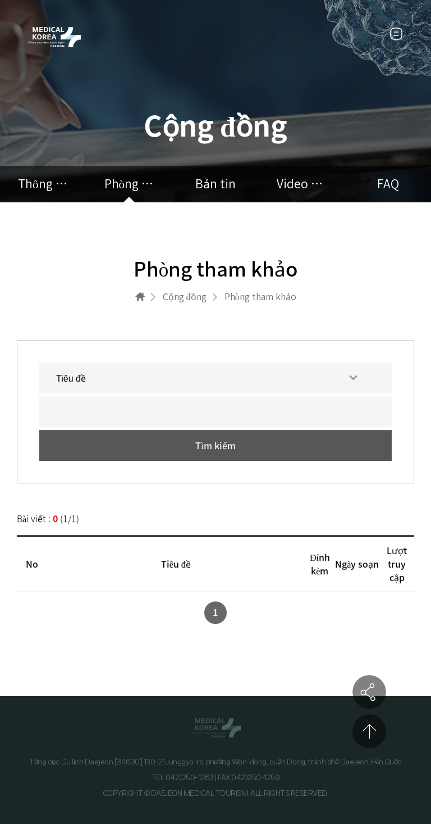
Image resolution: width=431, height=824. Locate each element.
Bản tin (215, 184)
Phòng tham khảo (129, 184)
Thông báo (43, 184)
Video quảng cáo (302, 184)
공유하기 (369, 692)
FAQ (388, 184)
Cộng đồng (185, 296)
